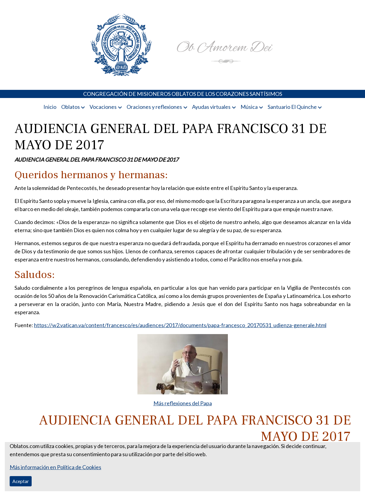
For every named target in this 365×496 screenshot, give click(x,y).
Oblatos (70, 106)
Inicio (49, 106)
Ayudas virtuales (211, 106)
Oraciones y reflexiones (154, 106)
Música (249, 106)
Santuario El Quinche (292, 106)
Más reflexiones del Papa (182, 403)
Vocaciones (103, 106)
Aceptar (20, 481)
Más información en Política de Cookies (55, 467)
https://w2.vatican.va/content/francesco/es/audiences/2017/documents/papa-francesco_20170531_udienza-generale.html (180, 325)
